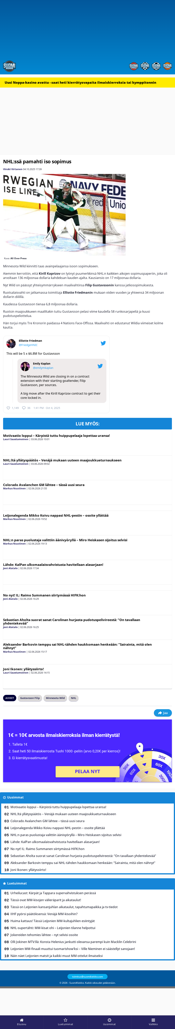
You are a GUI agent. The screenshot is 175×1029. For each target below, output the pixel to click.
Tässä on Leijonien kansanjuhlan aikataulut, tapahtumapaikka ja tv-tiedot (64, 907)
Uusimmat (15, 797)
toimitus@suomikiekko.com (87, 976)
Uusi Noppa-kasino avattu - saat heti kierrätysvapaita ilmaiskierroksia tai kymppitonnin (80, 82)
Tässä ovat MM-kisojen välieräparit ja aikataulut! (45, 900)
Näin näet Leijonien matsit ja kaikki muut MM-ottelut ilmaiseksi (56, 956)
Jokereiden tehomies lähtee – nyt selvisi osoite (44, 935)
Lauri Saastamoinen (15, 439)
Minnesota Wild (55, 698)
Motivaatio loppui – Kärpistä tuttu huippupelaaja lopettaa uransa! (56, 435)
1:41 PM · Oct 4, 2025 (47, 408)
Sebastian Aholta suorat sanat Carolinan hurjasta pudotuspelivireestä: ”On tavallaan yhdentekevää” (71, 622)
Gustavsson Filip (30, 698)
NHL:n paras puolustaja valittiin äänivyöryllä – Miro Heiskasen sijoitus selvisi (65, 540)
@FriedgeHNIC (28, 345)
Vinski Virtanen (12, 169)
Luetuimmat (17, 883)
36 (26, 408)
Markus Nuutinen (14, 488)
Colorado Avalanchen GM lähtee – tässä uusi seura (43, 485)
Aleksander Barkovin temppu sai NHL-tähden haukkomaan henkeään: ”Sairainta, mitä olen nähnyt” (77, 646)
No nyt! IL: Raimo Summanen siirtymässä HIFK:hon (44, 595)
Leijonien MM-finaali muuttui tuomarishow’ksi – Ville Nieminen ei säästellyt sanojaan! (72, 949)
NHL (73, 698)
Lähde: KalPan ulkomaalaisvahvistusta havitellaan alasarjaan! (53, 564)
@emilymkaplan (43, 368)
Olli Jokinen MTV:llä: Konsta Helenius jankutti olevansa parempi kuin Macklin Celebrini (73, 942)
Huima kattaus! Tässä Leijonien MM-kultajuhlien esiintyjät (52, 921)
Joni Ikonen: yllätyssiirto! (23, 669)
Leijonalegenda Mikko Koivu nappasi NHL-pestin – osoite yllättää (56, 515)
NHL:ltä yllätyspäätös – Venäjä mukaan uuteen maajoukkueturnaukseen (62, 460)
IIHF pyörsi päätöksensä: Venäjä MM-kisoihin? (44, 914)
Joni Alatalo (10, 568)
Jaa (163, 713)
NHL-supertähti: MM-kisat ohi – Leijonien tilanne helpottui (52, 928)
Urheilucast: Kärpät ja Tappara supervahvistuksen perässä (53, 893)
